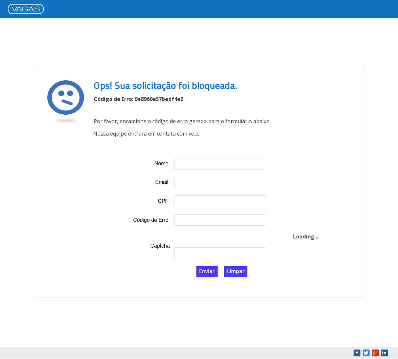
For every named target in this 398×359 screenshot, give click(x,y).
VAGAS (27, 9)
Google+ (375, 353)
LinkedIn (384, 353)
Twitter (366, 353)
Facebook (357, 353)
